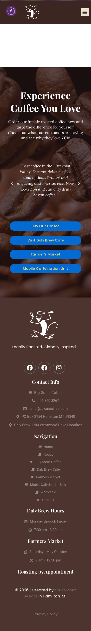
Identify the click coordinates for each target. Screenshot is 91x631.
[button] (85, 12)
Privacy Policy (46, 614)
